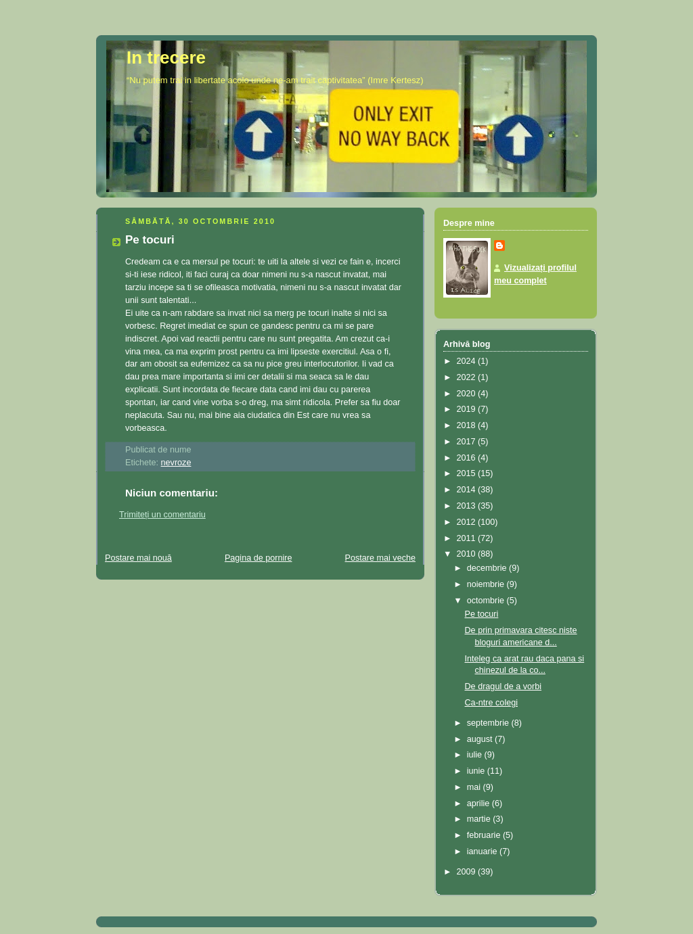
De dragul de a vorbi (503, 686)
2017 (467, 441)
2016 (467, 458)
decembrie (488, 568)
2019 (467, 409)
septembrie (489, 723)
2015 (467, 473)
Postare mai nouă (138, 558)
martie (480, 819)
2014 (467, 489)
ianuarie (483, 851)
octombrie (487, 600)
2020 (467, 393)
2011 (467, 538)
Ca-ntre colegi (491, 702)
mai (475, 787)
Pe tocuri (150, 239)
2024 (467, 361)
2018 (467, 425)
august (481, 739)
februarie (485, 835)
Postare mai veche (380, 558)
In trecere (166, 57)
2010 (467, 554)
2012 (467, 522)
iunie (477, 771)
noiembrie (487, 584)
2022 (467, 377)
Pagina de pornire (258, 558)
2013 (467, 506)
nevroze (176, 462)
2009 (467, 872)
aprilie (479, 803)
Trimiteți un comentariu (162, 514)
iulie (476, 755)
